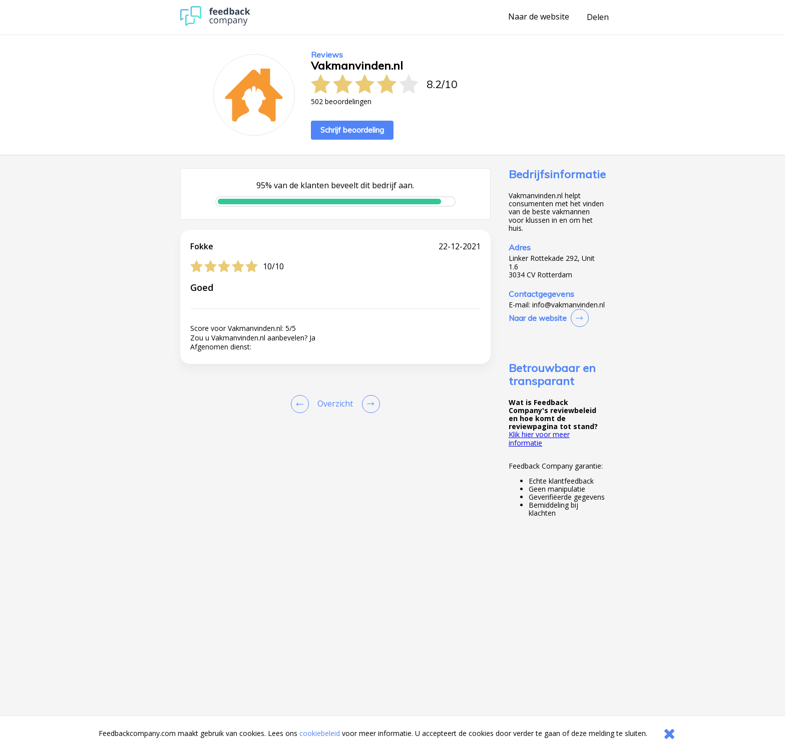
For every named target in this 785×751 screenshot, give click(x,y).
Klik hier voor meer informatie (539, 438)
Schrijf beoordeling (352, 130)
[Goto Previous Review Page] (302, 404)
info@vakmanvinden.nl (568, 305)
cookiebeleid (319, 733)
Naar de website (538, 17)
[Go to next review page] (369, 404)
